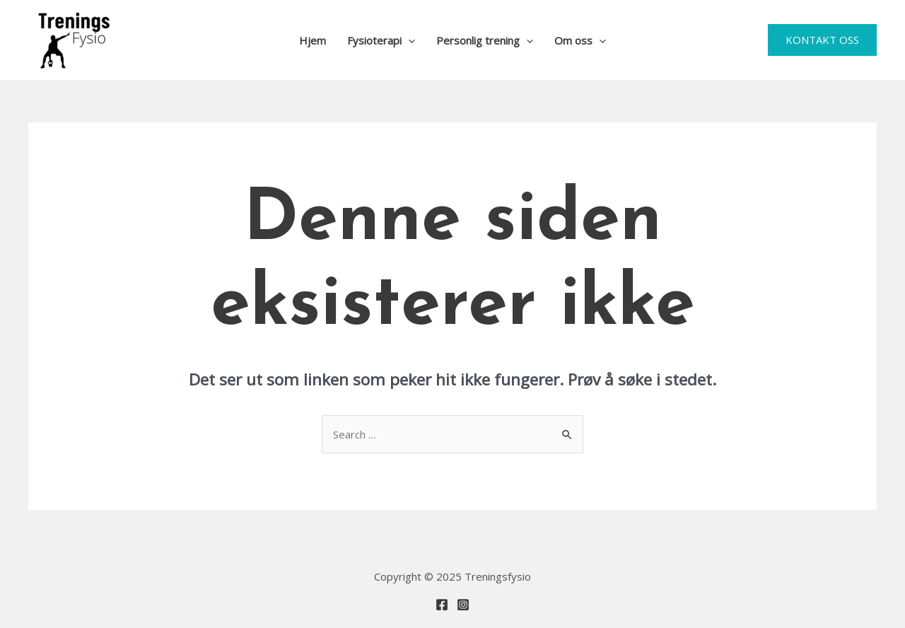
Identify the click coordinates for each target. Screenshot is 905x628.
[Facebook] (442, 604)
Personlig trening (484, 40)
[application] (408, 40)
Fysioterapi (381, 40)
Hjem (312, 40)
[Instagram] (463, 604)
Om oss (580, 40)
